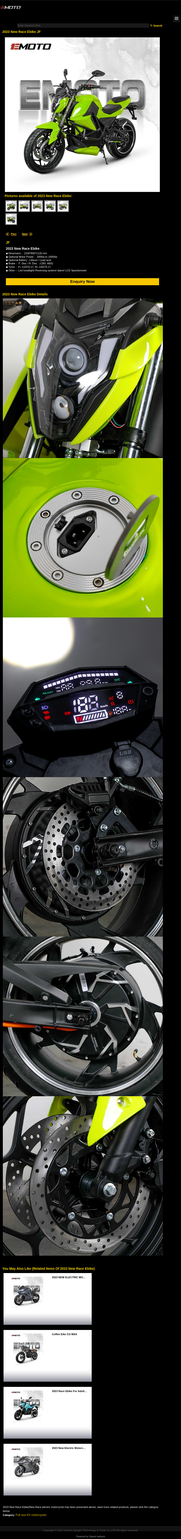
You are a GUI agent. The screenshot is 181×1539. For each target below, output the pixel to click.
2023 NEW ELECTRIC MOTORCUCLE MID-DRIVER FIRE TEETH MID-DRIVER (70, 1277)
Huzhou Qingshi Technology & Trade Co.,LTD (90, 1530)
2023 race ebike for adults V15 (70, 1391)
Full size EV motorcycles (31, 1515)
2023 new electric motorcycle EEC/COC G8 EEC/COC (70, 1448)
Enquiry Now (82, 281)
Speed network (97, 1536)
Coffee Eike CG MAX (64, 1334)
